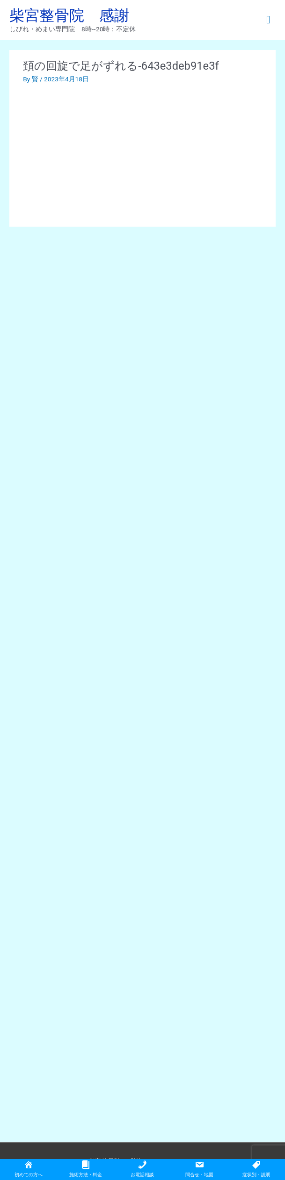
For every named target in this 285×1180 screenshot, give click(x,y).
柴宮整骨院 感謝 (69, 15)
